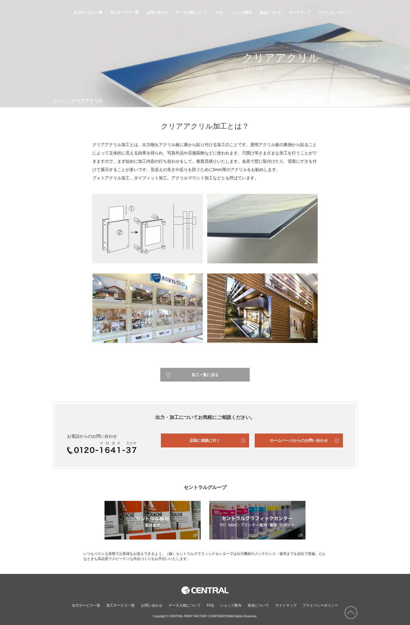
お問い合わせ (157, 12)
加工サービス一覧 (124, 12)
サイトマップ (299, 12)
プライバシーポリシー (336, 12)
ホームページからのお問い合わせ (299, 440)
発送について (270, 12)
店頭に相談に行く (204, 440)
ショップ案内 (241, 12)
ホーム (60, 100)
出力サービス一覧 (88, 12)
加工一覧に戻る (205, 375)
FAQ (219, 12)
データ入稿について (191, 12)
